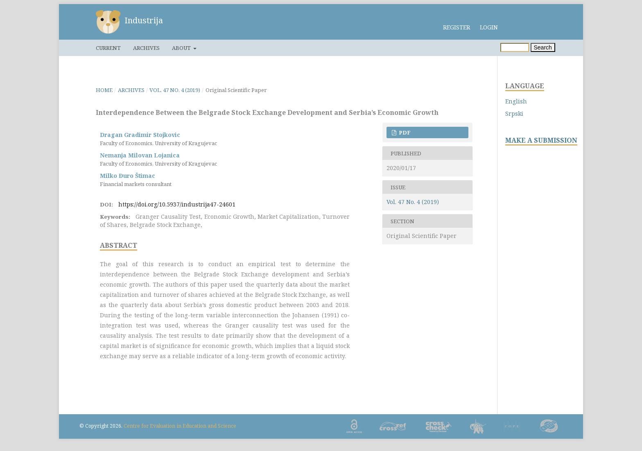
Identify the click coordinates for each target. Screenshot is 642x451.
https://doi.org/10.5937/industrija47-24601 (176, 204)
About (182, 48)
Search (543, 47)
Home (104, 90)
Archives (146, 48)
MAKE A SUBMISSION (541, 140)
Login (489, 27)
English (516, 101)
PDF (404, 132)
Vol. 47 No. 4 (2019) (174, 90)
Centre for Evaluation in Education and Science (180, 425)
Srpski (514, 113)
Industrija (143, 20)
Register (456, 27)
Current (108, 48)
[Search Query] (514, 47)
